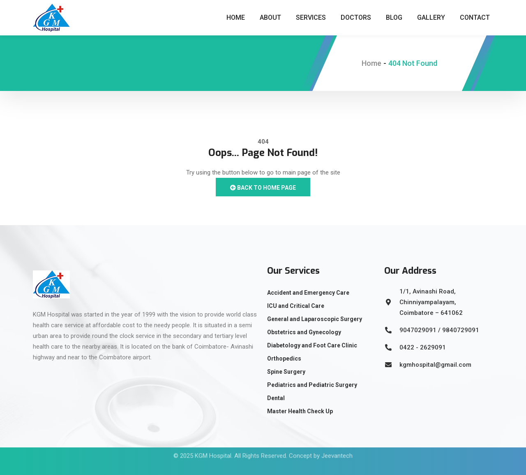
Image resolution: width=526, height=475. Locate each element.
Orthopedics (284, 358)
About (270, 17)
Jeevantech (337, 448)
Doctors (356, 17)
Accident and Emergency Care (308, 292)
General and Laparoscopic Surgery (314, 319)
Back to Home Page (263, 187)
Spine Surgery (286, 371)
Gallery (431, 17)
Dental (276, 398)
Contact (475, 17)
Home (235, 17)
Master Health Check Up (300, 411)
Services (311, 17)
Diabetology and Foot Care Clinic (312, 345)
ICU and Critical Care (295, 306)
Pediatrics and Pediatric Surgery (312, 385)
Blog (394, 17)
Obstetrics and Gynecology (304, 332)
